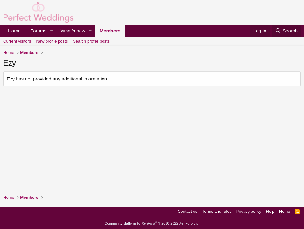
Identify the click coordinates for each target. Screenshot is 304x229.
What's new (73, 30)
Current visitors (17, 41)
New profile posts (52, 41)
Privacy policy (248, 211)
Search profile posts (91, 41)
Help (270, 211)
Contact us (187, 211)
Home (14, 30)
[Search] (286, 31)
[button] (51, 31)
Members (110, 30)
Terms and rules (216, 211)
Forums (38, 30)
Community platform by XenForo (152, 223)
